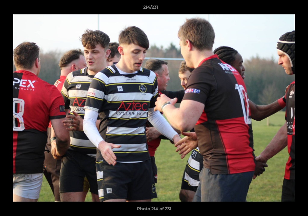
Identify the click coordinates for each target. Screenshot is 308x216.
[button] (282, 8)
